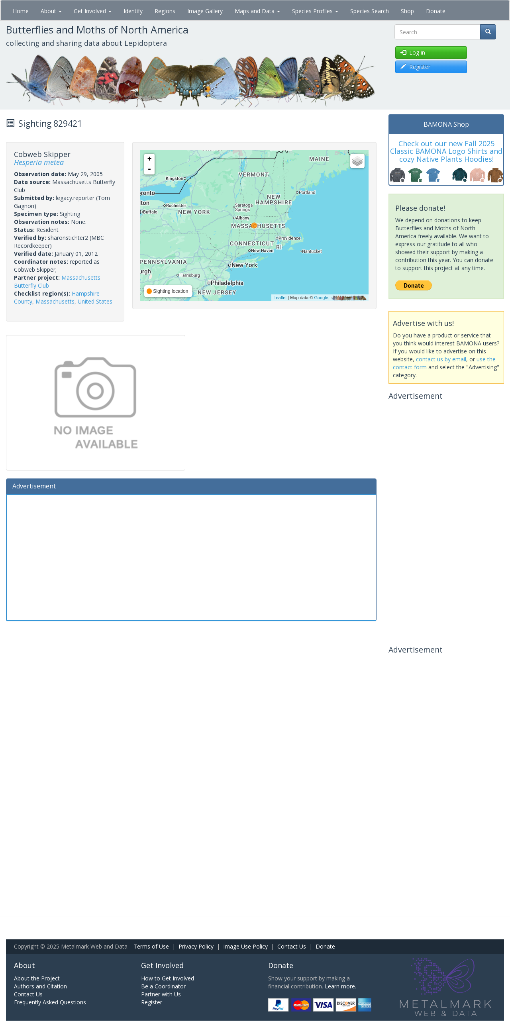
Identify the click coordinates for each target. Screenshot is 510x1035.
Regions (165, 11)
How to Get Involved (167, 978)
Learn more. (340, 986)
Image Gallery (205, 11)
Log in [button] (412, 52)
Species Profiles (315, 11)
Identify (133, 11)
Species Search (369, 11)
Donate (435, 11)
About (51, 11)
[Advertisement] (191, 556)
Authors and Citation (40, 986)
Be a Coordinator (163, 986)
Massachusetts (55, 301)
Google (321, 297)
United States (95, 301)
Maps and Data (257, 11)
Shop (407, 11)
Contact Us (291, 946)
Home (21, 11)
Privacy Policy (196, 946)
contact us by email (441, 359)
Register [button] (415, 67)
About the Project (37, 978)
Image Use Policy (245, 946)
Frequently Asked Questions (50, 1002)
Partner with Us (161, 994)
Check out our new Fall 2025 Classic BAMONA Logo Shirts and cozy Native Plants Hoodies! (446, 151)
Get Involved (93, 11)
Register (151, 1002)
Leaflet (279, 297)
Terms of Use (151, 946)
